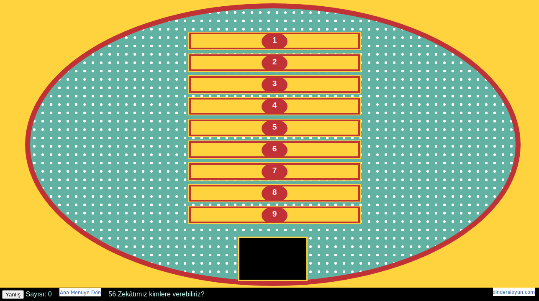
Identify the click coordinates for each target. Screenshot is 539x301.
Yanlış (13, 294)
